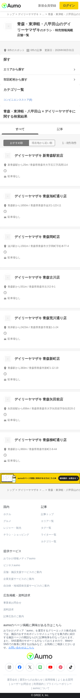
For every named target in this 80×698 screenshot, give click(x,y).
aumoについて (41, 688)
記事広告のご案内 (13, 616)
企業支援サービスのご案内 (18, 579)
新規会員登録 (47, 5)
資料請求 (8, 609)
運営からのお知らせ (31, 679)
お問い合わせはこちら (21, 647)
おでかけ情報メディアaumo (19, 558)
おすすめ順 (16, 142)
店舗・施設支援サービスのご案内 (22, 572)
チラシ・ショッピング (16, 534)
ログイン (69, 5)
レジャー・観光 (12, 528)
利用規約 (38, 684)
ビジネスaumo (11, 565)
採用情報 (50, 679)
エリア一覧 (47, 521)
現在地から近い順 (42, 142)
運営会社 (12, 679)
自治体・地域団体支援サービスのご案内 (26, 585)
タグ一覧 (46, 528)
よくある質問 (65, 679)
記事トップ (47, 514)
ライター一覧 (48, 534)
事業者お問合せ (12, 602)
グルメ (7, 521)
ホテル (7, 514)
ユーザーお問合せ (21, 684)
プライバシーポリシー (59, 684)
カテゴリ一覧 (48, 541)
